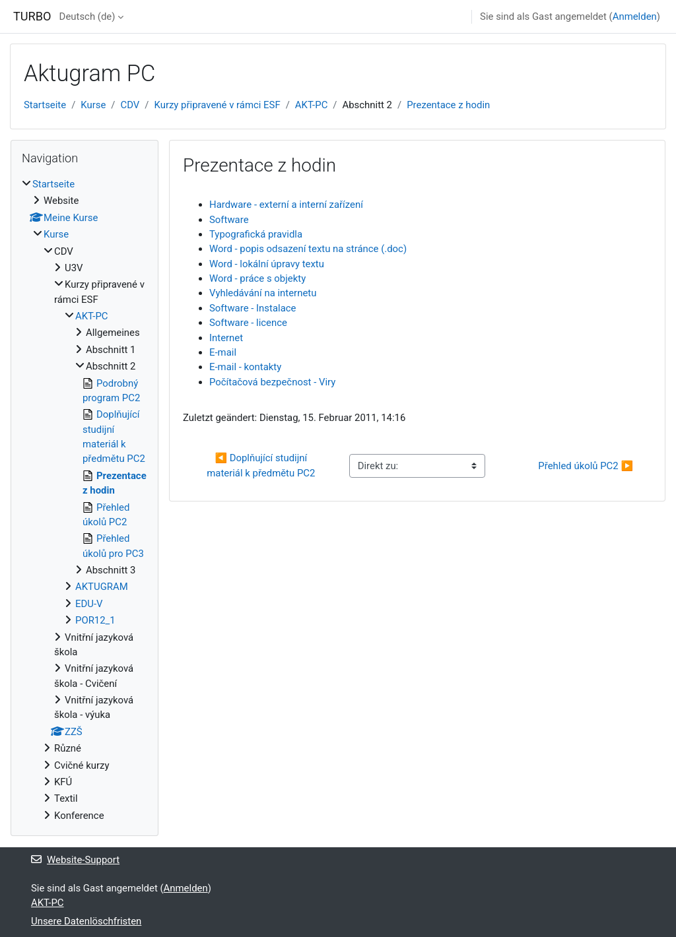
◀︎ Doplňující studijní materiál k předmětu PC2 (261, 465)
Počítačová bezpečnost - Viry (272, 382)
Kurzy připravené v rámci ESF (217, 105)
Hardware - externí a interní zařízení (286, 204)
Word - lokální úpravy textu (266, 264)
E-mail (222, 352)
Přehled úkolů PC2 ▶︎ (585, 466)
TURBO (32, 16)
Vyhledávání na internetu (262, 293)
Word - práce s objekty (257, 278)
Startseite (45, 105)
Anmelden (635, 16)
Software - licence (248, 323)
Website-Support (75, 860)
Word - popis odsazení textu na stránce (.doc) (308, 249)
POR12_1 (95, 620)
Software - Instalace (252, 308)
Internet (226, 338)
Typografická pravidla (255, 234)
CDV (130, 105)
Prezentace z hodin (448, 105)
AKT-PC (311, 105)
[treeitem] (84, 500)
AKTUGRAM (101, 587)
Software (229, 220)
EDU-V (89, 604)
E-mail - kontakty (245, 367)
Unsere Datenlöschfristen (86, 921)
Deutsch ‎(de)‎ (87, 16)
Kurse (93, 105)
